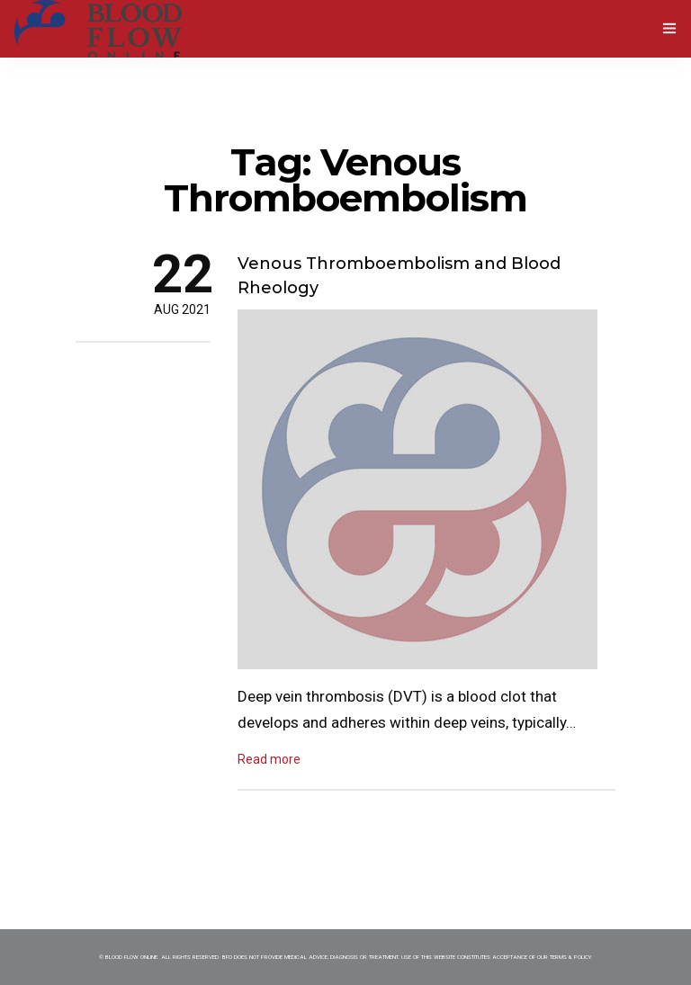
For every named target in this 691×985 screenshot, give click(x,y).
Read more (269, 759)
